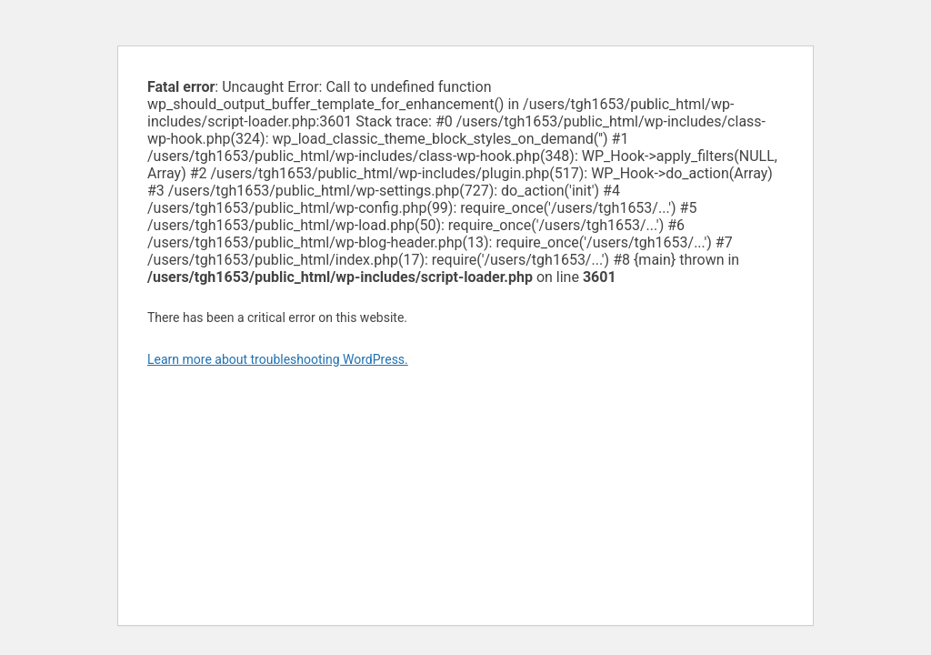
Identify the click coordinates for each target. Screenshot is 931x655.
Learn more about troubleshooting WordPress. (277, 359)
